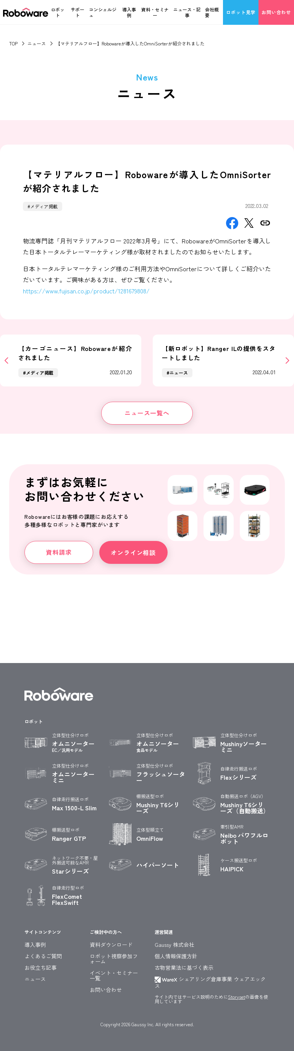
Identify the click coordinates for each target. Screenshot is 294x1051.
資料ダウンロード (111, 944)
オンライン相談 (133, 552)
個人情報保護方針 (176, 956)
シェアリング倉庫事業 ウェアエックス (210, 982)
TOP (13, 43)
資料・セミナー (155, 12)
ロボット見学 (240, 12)
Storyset (236, 996)
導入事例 (129, 12)
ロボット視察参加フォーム (114, 958)
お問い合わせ (276, 12)
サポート (77, 12)
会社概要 (212, 12)
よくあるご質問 (43, 956)
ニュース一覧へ (147, 412)
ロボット (58, 12)
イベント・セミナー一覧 (114, 975)
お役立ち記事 (40, 967)
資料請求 (58, 552)
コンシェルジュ (102, 12)
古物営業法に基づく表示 (184, 967)
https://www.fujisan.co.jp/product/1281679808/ (86, 290)
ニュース (36, 43)
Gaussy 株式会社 (174, 944)
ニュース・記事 (187, 12)
